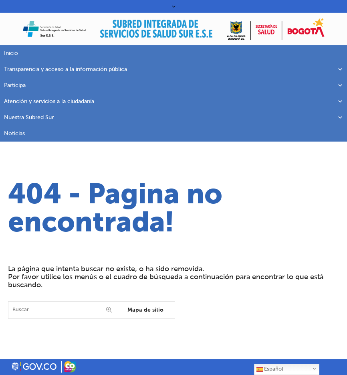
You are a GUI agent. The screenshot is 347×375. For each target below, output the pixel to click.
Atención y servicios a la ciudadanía (173, 101)
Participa (173, 85)
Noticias (14, 133)
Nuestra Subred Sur (173, 117)
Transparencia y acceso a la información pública (173, 69)
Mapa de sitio (145, 310)
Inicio (11, 53)
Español (269, 369)
